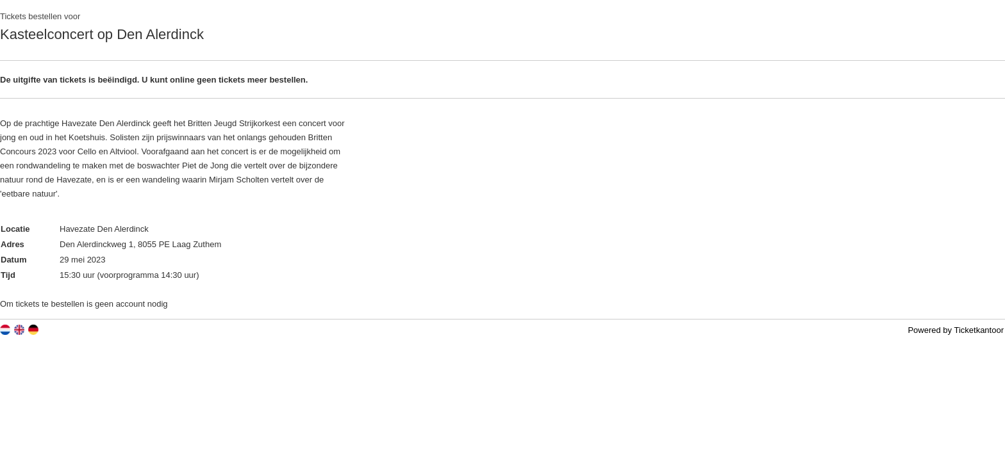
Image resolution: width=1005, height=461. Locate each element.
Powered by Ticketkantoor (956, 330)
